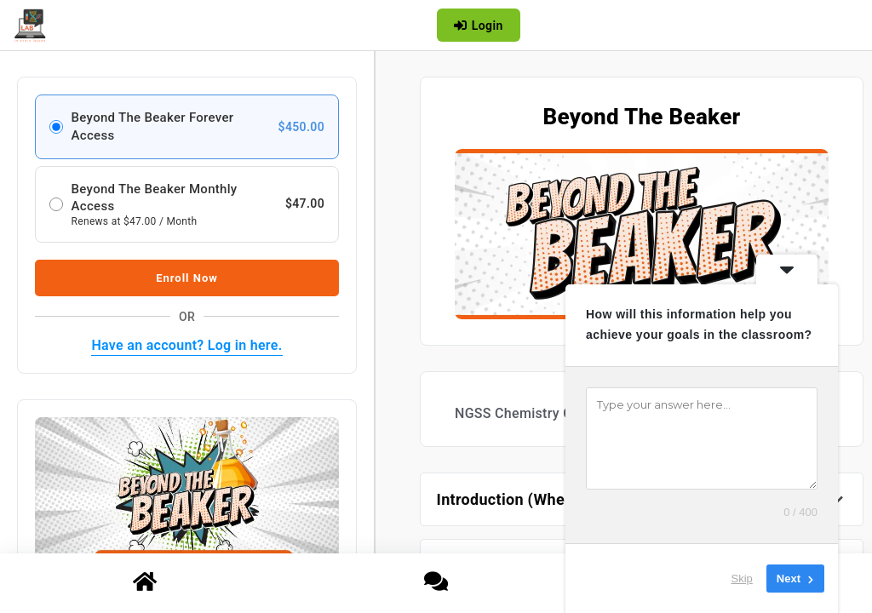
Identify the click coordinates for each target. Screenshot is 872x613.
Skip (742, 578)
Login (478, 25)
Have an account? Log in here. (186, 345)
